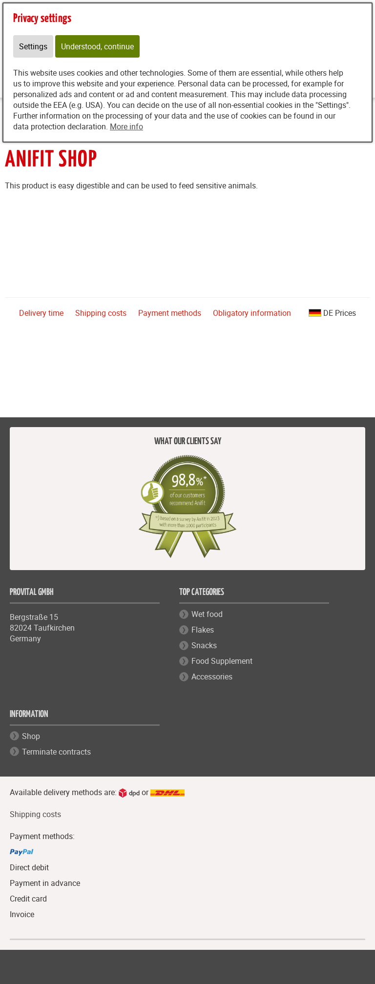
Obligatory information (252, 313)
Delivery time (41, 313)
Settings (33, 46)
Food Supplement (221, 661)
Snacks (204, 645)
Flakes (202, 629)
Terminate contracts (56, 751)
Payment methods (169, 313)
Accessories (211, 676)
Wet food (207, 614)
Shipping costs (100, 313)
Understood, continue (97, 46)
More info (126, 126)
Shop (31, 736)
